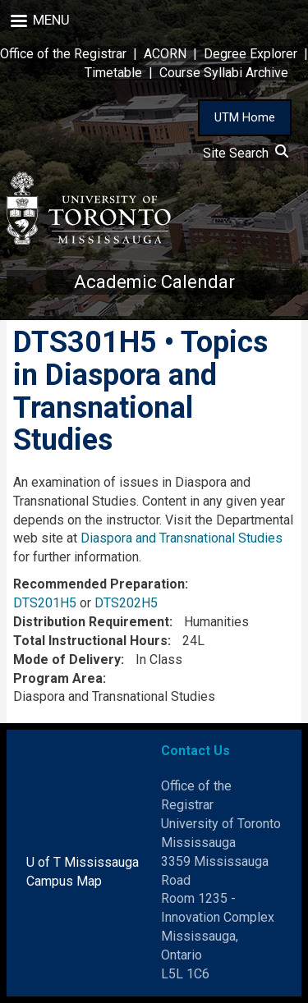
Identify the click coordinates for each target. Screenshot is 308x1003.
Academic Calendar (154, 282)
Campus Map (64, 881)
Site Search (245, 153)
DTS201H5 (44, 603)
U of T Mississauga (82, 862)
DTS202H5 (126, 603)
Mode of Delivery (67, 659)
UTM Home (244, 117)
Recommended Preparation (99, 584)
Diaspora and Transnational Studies (181, 538)
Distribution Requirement (91, 622)
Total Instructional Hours (90, 640)
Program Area (58, 678)
